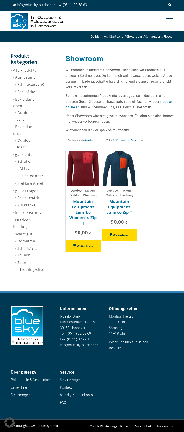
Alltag (25, 168)
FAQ (63, 403)
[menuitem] (167, 21)
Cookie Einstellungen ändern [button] (110, 426)
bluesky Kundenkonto (76, 395)
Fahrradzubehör (31, 84)
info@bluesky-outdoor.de (79, 345)
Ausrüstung (25, 77)
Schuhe (23, 161)
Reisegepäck (28, 197)
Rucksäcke (26, 205)
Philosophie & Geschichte (30, 380)
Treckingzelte (31, 269)
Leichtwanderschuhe (38, 175)
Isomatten (26, 241)
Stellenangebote (23, 395)
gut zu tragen (27, 190)
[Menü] (167, 21)
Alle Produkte (25, 70)
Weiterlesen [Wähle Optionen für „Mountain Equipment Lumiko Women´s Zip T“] (84, 246)
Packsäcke (26, 91)
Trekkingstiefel (30, 183)
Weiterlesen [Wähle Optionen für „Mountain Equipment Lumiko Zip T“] (120, 235)
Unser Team (20, 387)
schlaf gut (23, 234)
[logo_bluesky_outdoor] (38, 21)
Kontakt (66, 387)
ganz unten (25, 154)
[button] (9, 422)
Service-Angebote (73, 380)
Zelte (21, 262)
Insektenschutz (28, 212)
